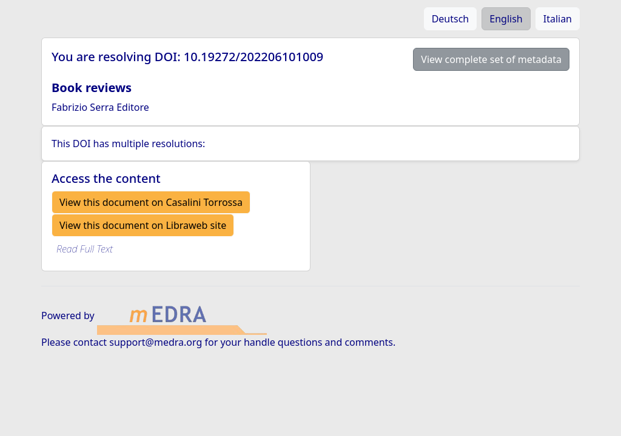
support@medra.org (155, 342)
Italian (557, 18)
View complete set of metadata (491, 59)
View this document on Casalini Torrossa (151, 202)
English (505, 18)
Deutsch (450, 18)
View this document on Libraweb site (142, 225)
